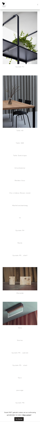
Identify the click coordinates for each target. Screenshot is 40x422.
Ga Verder (19, 419)
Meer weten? (26, 415)
